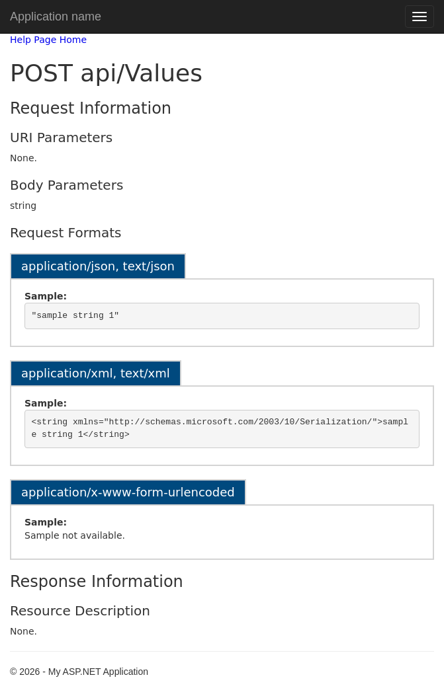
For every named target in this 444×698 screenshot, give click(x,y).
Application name (55, 16)
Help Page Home (48, 39)
